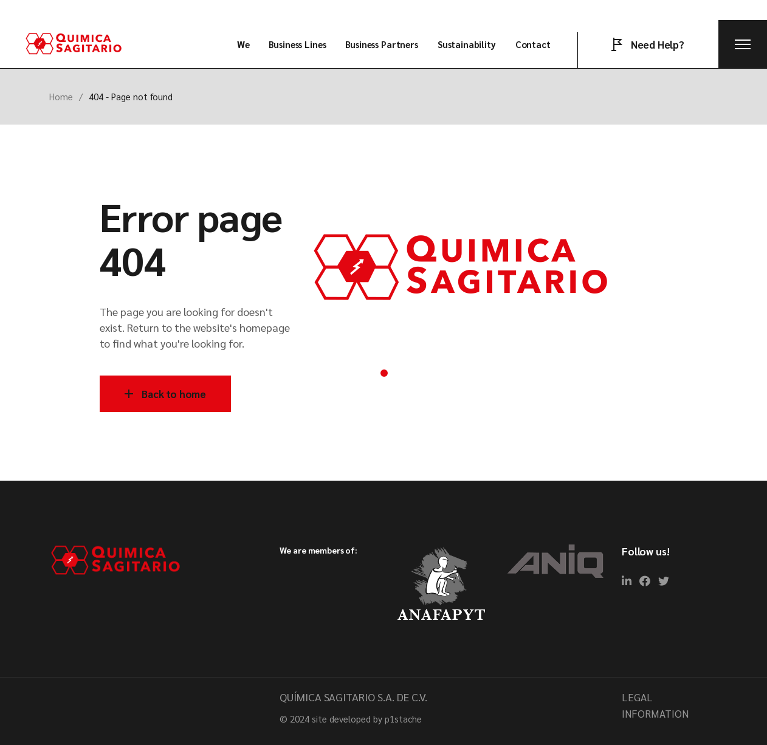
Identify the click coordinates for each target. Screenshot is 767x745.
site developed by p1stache (367, 718)
